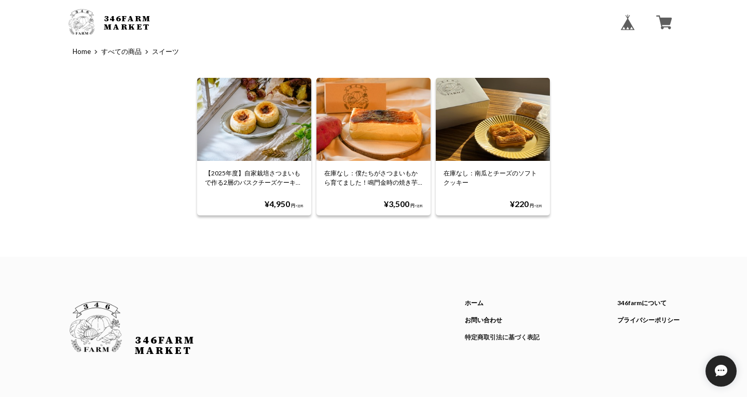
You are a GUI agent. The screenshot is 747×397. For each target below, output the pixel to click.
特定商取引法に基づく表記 (502, 337)
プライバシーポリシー (648, 320)
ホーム (474, 303)
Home (82, 51)
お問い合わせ (483, 320)
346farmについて (642, 303)
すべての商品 (121, 51)
